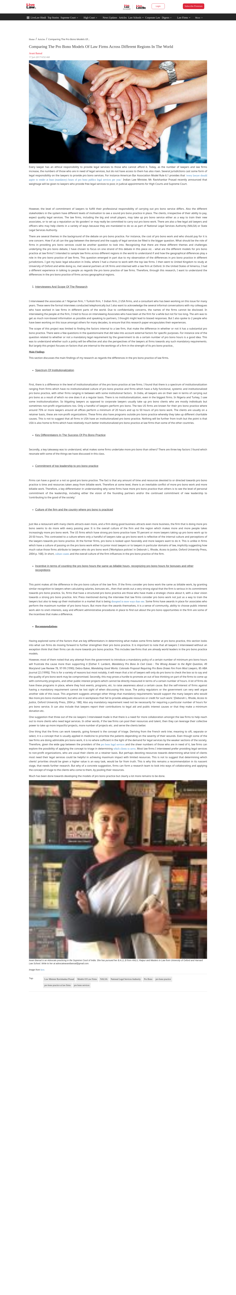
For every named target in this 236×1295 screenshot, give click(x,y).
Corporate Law (152, 17)
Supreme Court (68, 17)
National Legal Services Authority (126, 979)
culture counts (62, 554)
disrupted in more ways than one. (128, 601)
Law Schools (136, 17)
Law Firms (183, 17)
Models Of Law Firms (87, 979)
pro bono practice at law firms (57, 985)
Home (32, 39)
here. (43, 970)
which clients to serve (124, 748)
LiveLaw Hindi (38, 17)
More (199, 18)
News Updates (110, 17)
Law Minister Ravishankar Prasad (59, 979)
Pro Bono (148, 979)
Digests (165, 17)
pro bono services (81, 985)
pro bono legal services (113, 744)
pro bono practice (163, 979)
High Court (89, 17)
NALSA (104, 979)
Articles (123, 17)
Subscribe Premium (194, 6)
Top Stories (53, 17)
